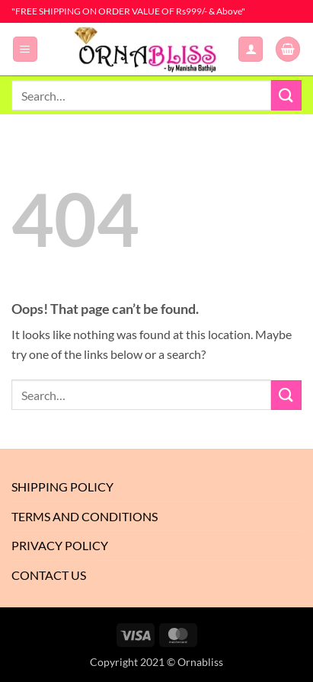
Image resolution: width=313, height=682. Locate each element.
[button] (25, 49)
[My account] (250, 49)
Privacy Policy (59, 545)
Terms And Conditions (84, 516)
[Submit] (286, 95)
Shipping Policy (62, 486)
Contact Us (48, 575)
